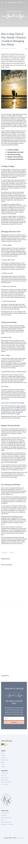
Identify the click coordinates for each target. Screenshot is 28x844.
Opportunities (4, 773)
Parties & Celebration (6, 817)
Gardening (3, 815)
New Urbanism (4, 779)
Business (3, 755)
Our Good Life (20, 838)
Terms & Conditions (6, 782)
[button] (26, 49)
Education (3, 757)
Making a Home (5, 777)
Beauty (3, 762)
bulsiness (4, 552)
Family (2, 753)
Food (2, 820)
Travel (2, 764)
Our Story (3, 775)
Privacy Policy (4, 784)
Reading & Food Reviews (7, 824)
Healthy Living (4, 760)
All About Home (5, 813)
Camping (3, 766)
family (11, 552)
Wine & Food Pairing (6, 822)
